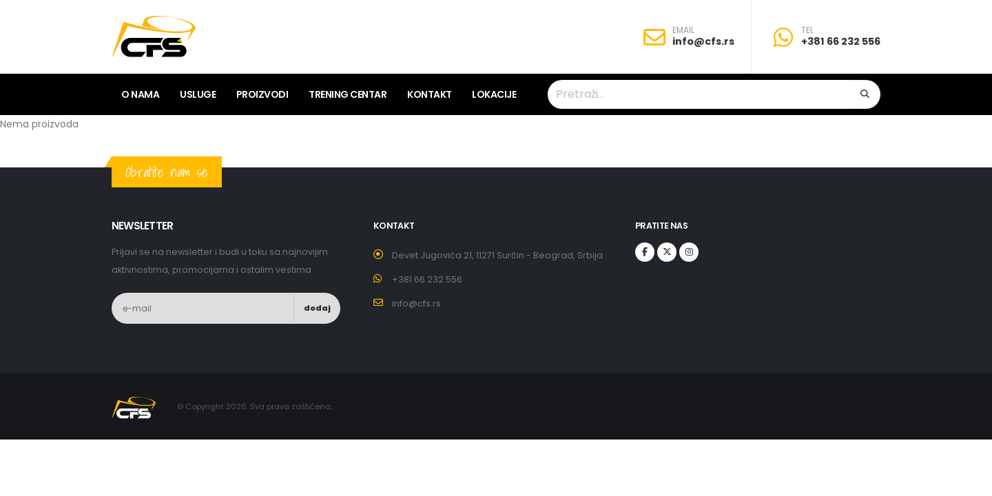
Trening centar (347, 94)
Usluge (198, 94)
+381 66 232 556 (840, 41)
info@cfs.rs (703, 41)
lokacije (494, 94)
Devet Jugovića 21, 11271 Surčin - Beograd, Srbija (497, 255)
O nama (140, 94)
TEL (807, 30)
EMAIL (683, 30)
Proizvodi (262, 94)
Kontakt (429, 94)
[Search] (865, 94)
